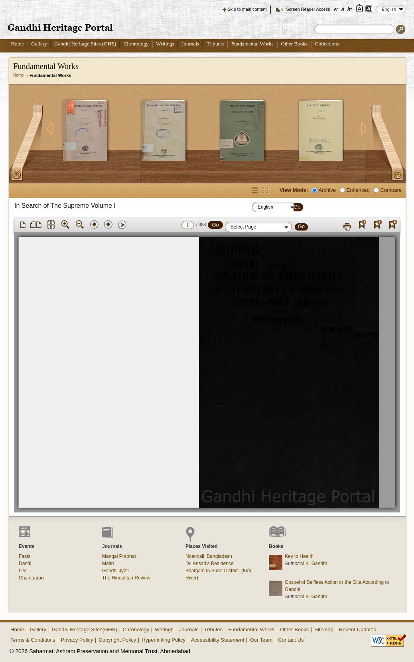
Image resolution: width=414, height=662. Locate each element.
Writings (165, 44)
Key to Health (299, 556)
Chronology (136, 44)
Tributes (215, 44)
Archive (327, 190)
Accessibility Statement (217, 640)
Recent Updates (357, 629)
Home (17, 44)
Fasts (24, 556)
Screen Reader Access (308, 9)
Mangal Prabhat (119, 556)
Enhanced (358, 190)
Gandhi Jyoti (115, 570)
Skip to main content (247, 9)
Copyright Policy (117, 640)
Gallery (39, 44)
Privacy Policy (77, 640)
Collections (327, 44)
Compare (391, 190)
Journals (190, 44)
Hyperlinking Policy (163, 640)
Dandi (25, 563)
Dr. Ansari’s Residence (209, 563)
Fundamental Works (252, 44)
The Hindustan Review (126, 578)
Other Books (294, 44)
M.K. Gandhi (313, 563)
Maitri (108, 563)
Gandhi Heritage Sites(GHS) (84, 629)
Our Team (261, 640)
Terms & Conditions (32, 640)
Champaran (31, 578)
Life (22, 570)
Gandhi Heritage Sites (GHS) (85, 44)
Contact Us (291, 640)
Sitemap (323, 629)
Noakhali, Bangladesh (208, 556)
